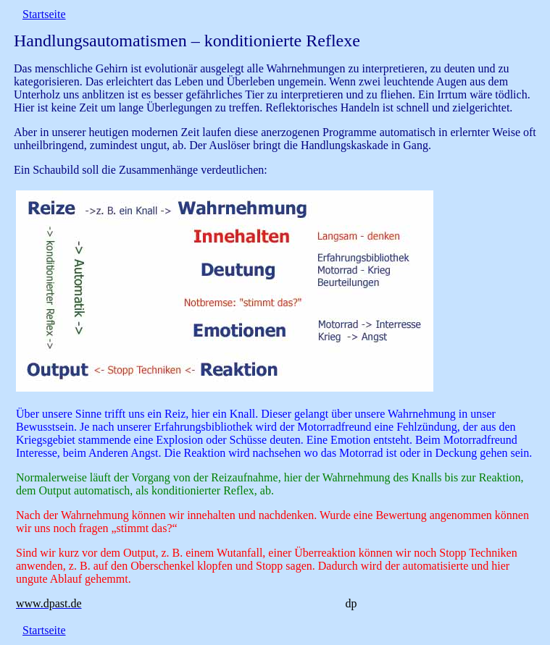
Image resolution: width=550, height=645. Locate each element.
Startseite (44, 14)
